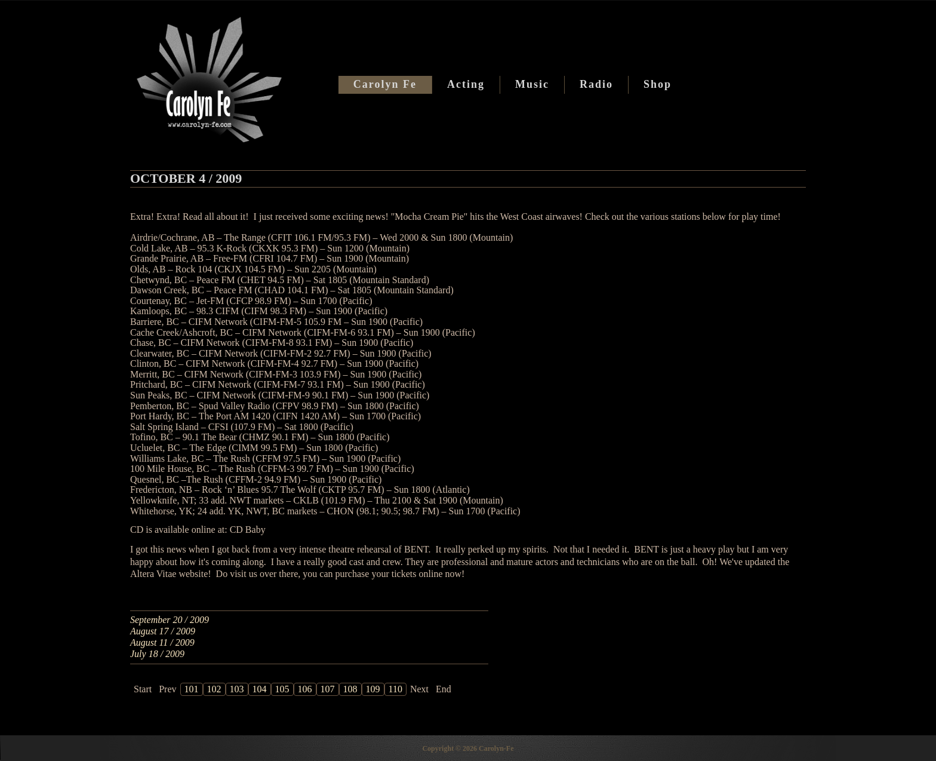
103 (237, 689)
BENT (416, 549)
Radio (596, 84)
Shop (658, 84)
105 (282, 689)
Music (532, 84)
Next (419, 689)
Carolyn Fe (385, 84)
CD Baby (248, 529)
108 (350, 689)
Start (143, 689)
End (443, 689)
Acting (466, 84)
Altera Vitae (154, 574)
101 (191, 689)
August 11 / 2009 (162, 642)
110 (395, 689)
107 (328, 689)
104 (260, 689)
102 (214, 689)
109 (373, 689)
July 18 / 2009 (157, 654)
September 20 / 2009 (169, 620)
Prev (167, 689)
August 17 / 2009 (162, 631)
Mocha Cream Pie (429, 216)
